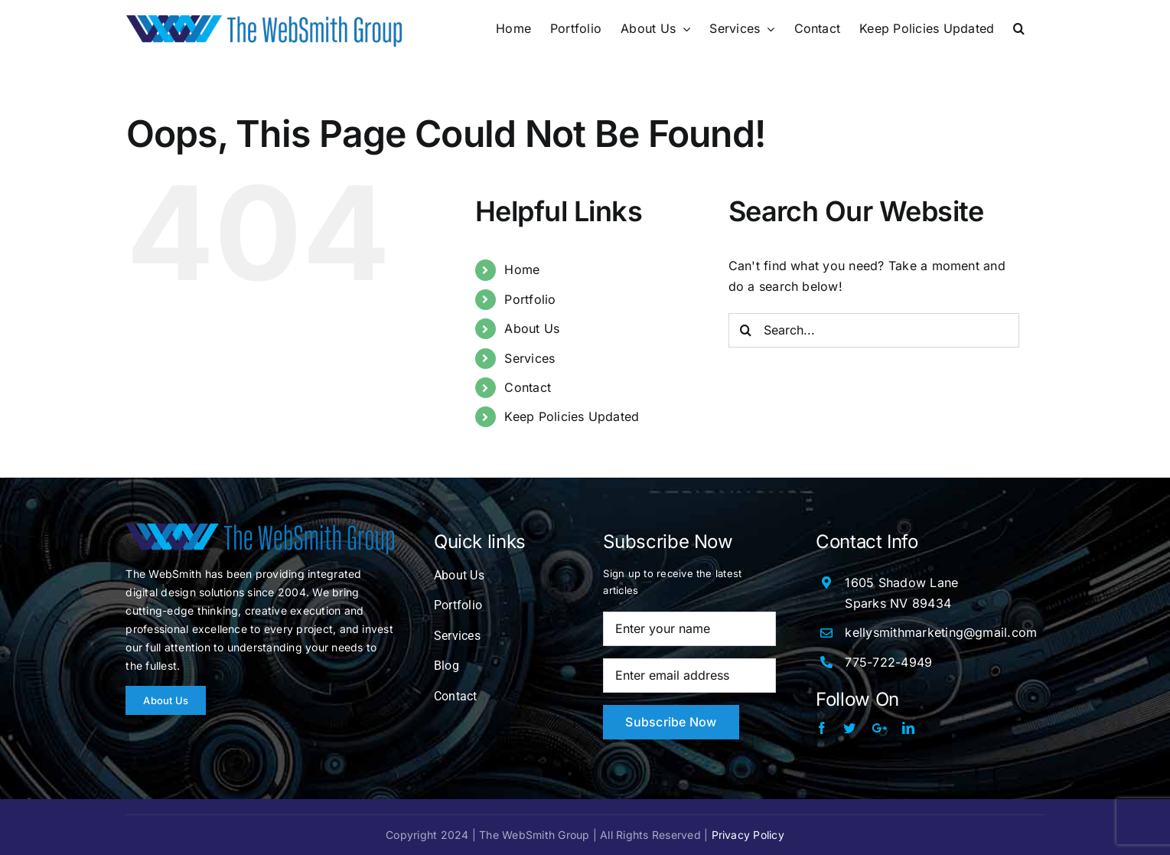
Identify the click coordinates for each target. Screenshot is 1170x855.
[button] (1019, 28)
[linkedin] (908, 728)
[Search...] (873, 330)
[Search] (745, 330)
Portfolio (530, 299)
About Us (531, 328)
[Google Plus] (879, 728)
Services (529, 358)
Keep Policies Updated (571, 416)
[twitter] (849, 728)
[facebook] (822, 728)
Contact (527, 387)
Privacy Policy (748, 834)
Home (521, 269)
